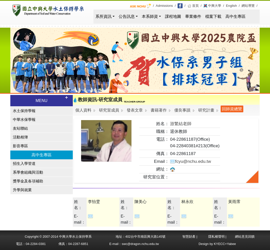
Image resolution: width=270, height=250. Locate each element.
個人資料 (83, 110)
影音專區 (20, 146)
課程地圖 (173, 16)
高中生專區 (235, 16)
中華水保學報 (24, 120)
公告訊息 (127, 16)
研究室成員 (109, 110)
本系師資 (150, 16)
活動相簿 (20, 137)
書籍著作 (159, 110)
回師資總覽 (232, 109)
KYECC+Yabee (225, 244)
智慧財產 (189, 236)
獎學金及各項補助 (28, 181)
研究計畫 (206, 110)
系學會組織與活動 (28, 172)
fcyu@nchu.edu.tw (190, 161)
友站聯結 (20, 128)
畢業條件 (193, 16)
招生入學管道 (24, 164)
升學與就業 (22, 190)
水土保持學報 (24, 111)
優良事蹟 (182, 110)
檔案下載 (213, 16)
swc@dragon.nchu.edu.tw (140, 244)
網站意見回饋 (245, 236)
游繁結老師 (180, 123)
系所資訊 (103, 16)
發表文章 (135, 110)
